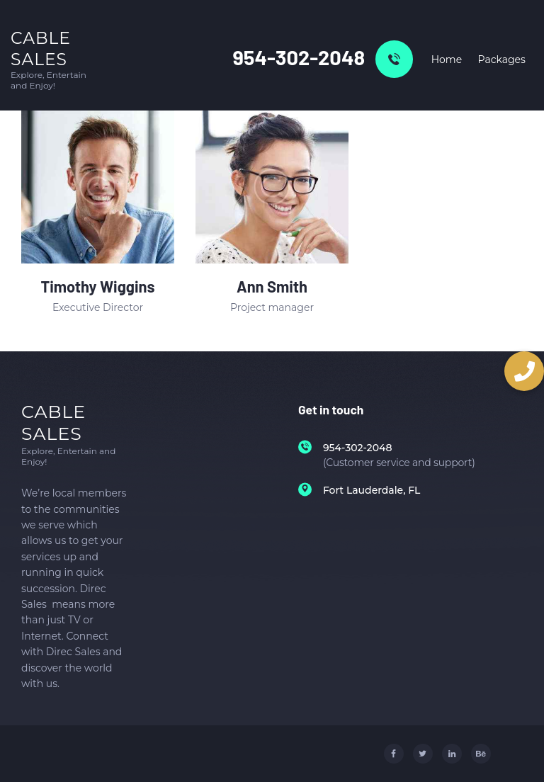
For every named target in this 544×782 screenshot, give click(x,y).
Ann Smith (272, 287)
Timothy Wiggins (97, 287)
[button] (524, 371)
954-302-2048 (298, 57)
